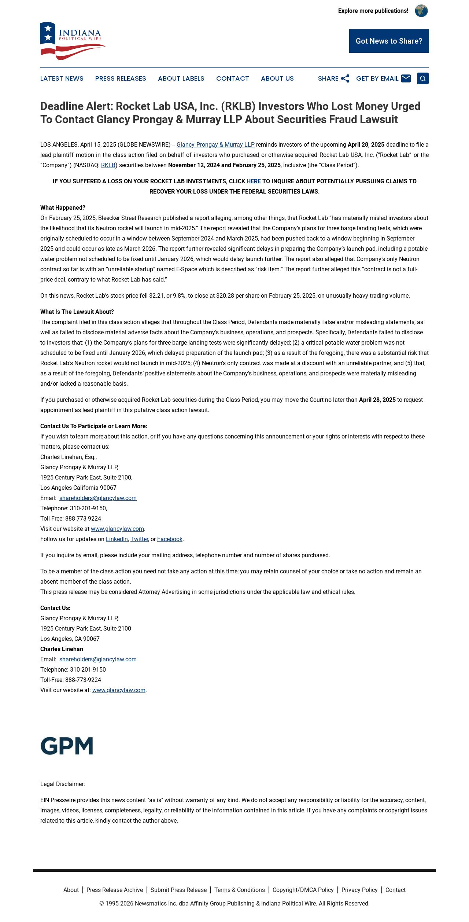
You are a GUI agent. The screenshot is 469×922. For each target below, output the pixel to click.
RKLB (108, 165)
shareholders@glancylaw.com (98, 498)
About (71, 889)
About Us (277, 78)
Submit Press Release (179, 889)
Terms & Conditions (239, 889)
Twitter (139, 539)
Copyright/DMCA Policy (303, 889)
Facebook (169, 539)
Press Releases (120, 78)
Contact (232, 78)
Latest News (62, 78)
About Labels (181, 78)
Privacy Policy (359, 889)
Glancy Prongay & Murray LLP (216, 144)
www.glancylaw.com (117, 528)
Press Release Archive (114, 889)
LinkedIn (117, 539)
